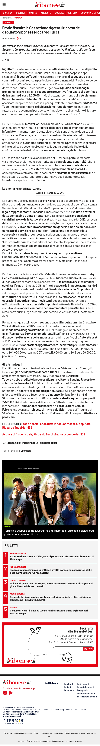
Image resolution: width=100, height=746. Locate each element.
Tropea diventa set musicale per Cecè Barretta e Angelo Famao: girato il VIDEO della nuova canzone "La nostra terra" (51, 571)
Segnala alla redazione (23, 733)
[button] (94, 19)
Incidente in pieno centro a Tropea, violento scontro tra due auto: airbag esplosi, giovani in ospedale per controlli (52, 585)
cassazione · (14, 443)
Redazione (8, 733)
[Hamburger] (4, 5)
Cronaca (18, 18)
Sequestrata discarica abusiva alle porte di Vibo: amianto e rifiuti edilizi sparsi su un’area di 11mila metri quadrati (51, 598)
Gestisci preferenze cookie (75, 733)
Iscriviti (88, 648)
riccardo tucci (48, 443)
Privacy (36, 733)
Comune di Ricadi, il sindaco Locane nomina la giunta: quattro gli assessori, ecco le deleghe (49, 612)
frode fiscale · (30, 443)
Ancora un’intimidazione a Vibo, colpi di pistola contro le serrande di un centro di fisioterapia (52, 558)
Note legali (58, 733)
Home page (7, 18)
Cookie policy (47, 733)
